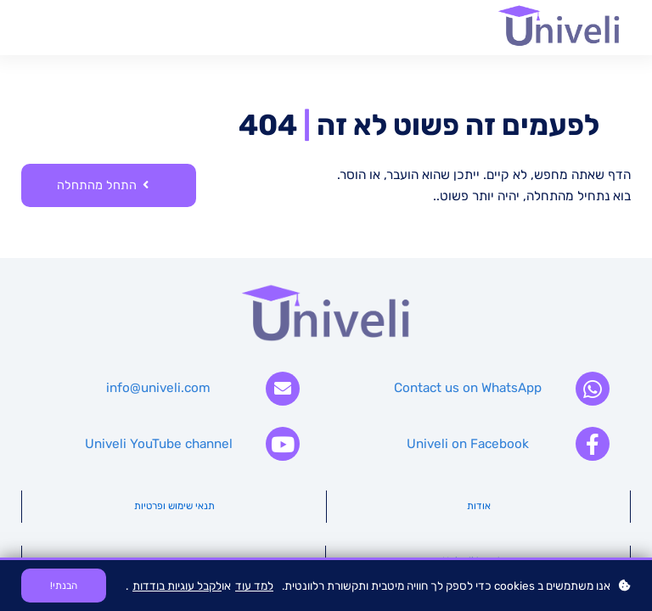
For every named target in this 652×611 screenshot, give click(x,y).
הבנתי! (63, 585)
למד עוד (254, 585)
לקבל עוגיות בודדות (177, 585)
